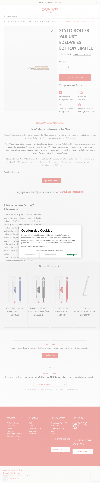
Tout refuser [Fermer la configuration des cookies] (29, 255)
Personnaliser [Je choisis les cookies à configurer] (50, 255)
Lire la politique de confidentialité (33, 246)
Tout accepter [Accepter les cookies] (70, 255)
